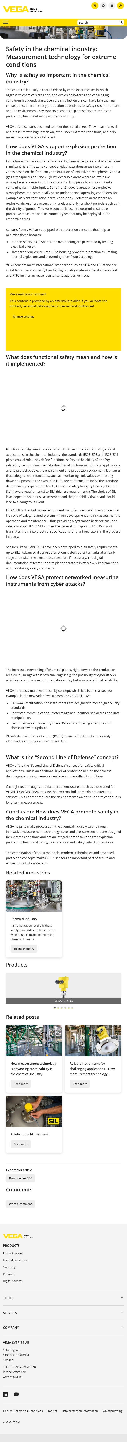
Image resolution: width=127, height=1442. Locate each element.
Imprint (52, 1419)
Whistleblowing (113, 1419)
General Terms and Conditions (23, 1419)
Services (10, 1320)
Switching (9, 1275)
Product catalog (13, 1261)
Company (11, 1335)
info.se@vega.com (15, 1379)
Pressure (9, 1282)
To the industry (24, 956)
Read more (21, 1091)
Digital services (13, 1288)
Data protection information (80, 1419)
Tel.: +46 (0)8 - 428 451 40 (19, 1375)
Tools (8, 1306)
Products (11, 1253)
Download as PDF (20, 1186)
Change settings (23, 316)
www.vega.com (12, 1384)
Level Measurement (16, 1268)
